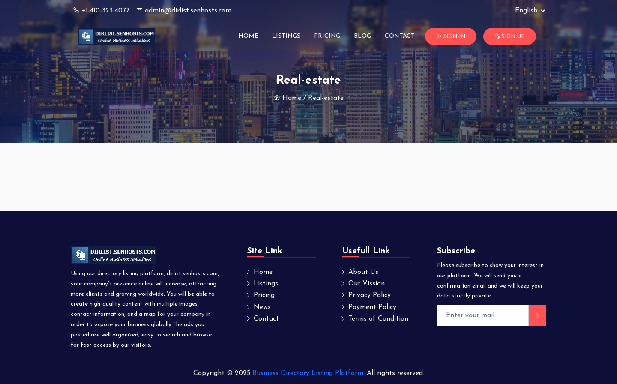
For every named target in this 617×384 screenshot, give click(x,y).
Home (248, 36)
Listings (286, 36)
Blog (362, 36)
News (262, 307)
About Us (363, 272)
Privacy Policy (369, 295)
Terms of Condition (378, 318)
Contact (400, 36)
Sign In (450, 36)
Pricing (327, 36)
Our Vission (366, 283)
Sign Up (509, 36)
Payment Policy (372, 307)
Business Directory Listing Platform (307, 373)
